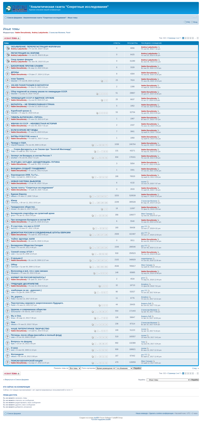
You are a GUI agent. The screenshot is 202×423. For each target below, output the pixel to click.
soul (12, 350)
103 (102, 247)
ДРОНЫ (15, 72)
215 (98, 196)
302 (98, 267)
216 (102, 196)
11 (103, 177)
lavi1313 (14, 228)
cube (13, 254)
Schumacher (16, 311)
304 (106, 267)
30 (100, 363)
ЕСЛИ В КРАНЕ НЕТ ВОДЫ (24, 130)
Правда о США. (19, 143)
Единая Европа (19, 194)
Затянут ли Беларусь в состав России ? (31, 155)
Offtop (14, 264)
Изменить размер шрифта (195, 17)
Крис (13, 344)
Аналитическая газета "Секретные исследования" (44, 18)
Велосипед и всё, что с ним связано (29, 271)
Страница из (173, 38)
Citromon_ (15, 203)
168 (106, 235)
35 (100, 311)
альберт (14, 158)
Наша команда (141, 413)
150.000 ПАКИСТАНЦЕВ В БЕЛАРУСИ (30, 85)
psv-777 (144, 226)
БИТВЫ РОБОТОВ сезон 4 (24, 136)
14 (100, 324)
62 (106, 254)
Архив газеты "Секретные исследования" (32, 187)
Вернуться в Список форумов (17, 379)
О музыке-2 (16, 258)
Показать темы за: (67, 368)
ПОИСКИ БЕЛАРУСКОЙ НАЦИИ (26, 361)
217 (106, 196)
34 (103, 337)
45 (100, 344)
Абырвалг (15, 273)
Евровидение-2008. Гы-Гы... (25, 175)
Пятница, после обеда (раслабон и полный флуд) (36, 335)
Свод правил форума (22, 59)
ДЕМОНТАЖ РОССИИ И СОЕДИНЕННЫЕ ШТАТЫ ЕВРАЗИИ (41, 232)
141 (106, 260)
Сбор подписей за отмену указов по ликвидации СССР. (39, 91)
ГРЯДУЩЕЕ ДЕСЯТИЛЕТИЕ (25, 284)
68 (100, 145)
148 (98, 203)
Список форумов (14, 18)
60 (100, 254)
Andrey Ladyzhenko (40, 32)
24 (106, 215)
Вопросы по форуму (21, 341)
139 (98, 260)
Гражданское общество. (23, 207)
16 (106, 324)
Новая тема (12, 38)
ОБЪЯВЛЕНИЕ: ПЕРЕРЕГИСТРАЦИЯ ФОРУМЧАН (36, 46)
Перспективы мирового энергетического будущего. (37, 303)
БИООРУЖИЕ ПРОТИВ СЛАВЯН (27, 66)
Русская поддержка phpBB (101, 419)
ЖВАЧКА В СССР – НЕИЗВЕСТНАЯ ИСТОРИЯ (34, 123)
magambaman (146, 258)
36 (103, 311)
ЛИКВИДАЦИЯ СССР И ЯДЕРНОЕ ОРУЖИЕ (32, 98)
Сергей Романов (17, 145)
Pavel (68, 32)
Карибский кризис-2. (21, 111)
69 (103, 145)
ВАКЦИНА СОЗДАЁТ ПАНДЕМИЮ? (28, 168)
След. (194, 368)
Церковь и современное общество (28, 309)
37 (106, 311)
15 (103, 324)
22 (100, 215)
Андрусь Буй (146, 303)
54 (100, 158)
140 (102, 260)
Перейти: (142, 380)
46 (103, 344)
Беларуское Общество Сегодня (27, 245)
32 (106, 363)
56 (106, 158)
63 (106, 350)
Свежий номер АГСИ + (22, 252)
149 (102, 203)
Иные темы (72, 18)
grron (13, 215)
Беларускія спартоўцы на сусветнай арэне (33, 213)
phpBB (96, 418)
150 (106, 203)
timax (13, 318)
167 (102, 235)
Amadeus (144, 284)
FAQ (188, 22)
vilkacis (13, 196)
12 (106, 177)
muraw (143, 182)
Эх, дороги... (17, 296)
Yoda (13, 151)
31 (103, 363)
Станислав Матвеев (57, 32)
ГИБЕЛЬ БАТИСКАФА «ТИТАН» (26, 117)
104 (106, 247)
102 (98, 247)
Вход (195, 22)
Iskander (14, 81)
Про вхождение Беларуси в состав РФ (30, 220)
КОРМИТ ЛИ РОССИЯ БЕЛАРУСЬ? (28, 277)
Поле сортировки (98, 368)
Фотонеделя (17, 354)
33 (100, 337)
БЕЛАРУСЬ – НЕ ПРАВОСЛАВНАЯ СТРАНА (33, 104)
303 (102, 267)
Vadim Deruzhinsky (23, 32)
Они (13, 322)
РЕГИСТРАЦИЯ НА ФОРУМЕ (25, 53)
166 (98, 235)
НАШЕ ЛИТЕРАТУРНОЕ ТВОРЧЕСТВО (30, 328)
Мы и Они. (16, 316)
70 (106, 145)
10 (100, 177)
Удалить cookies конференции (161, 413)
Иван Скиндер (146, 214)
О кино (14, 348)
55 (103, 158)
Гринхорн (14, 267)
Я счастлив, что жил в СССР (25, 226)
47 (106, 344)
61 (103, 254)
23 (103, 215)
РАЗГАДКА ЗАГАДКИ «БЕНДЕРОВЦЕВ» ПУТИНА (35, 162)
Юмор (14, 200)
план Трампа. (18, 79)
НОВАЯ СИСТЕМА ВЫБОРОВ (26, 181)
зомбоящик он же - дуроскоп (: (26, 290)
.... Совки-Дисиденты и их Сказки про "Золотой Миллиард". (41, 149)
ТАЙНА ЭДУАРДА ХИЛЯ (23, 239)
